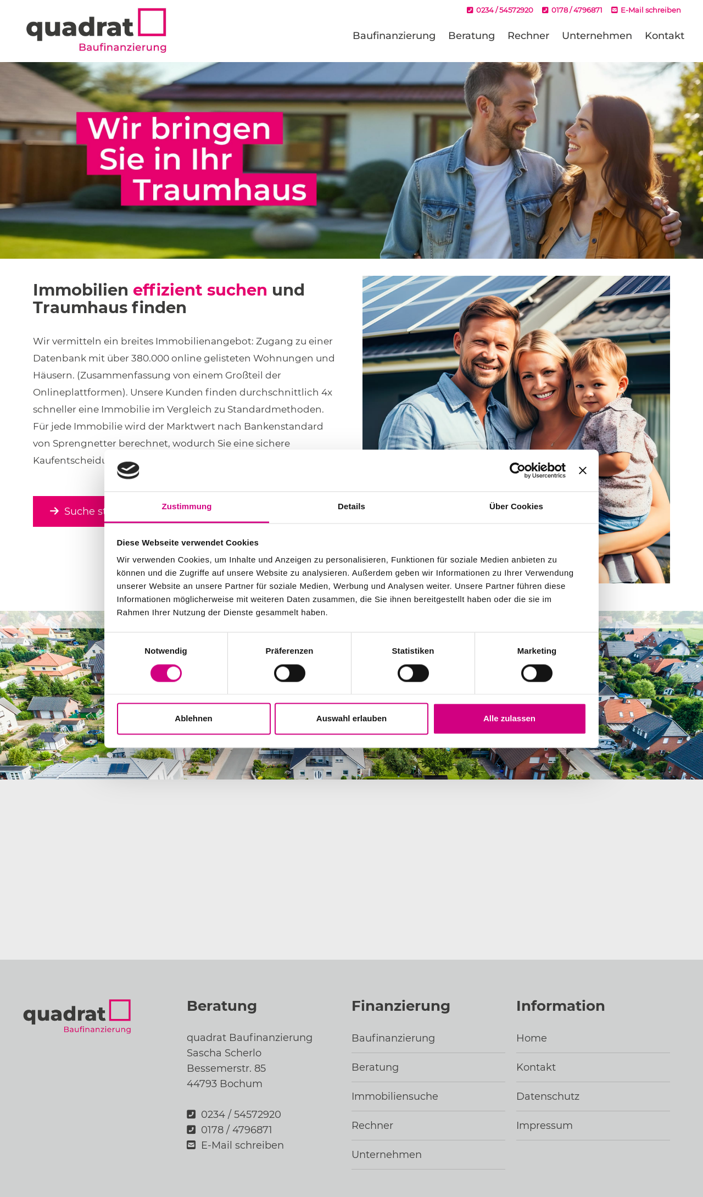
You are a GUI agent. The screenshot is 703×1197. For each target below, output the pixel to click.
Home (531, 1038)
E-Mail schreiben (646, 9)
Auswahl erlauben (351, 718)
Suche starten (91, 511)
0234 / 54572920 (500, 9)
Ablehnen (193, 718)
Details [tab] (351, 506)
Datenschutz (547, 1096)
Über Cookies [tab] (516, 506)
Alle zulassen (509, 718)
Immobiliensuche (395, 1096)
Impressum (544, 1126)
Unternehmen (597, 36)
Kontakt (664, 36)
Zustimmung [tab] (187, 506)
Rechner (528, 36)
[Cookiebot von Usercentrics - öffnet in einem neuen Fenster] (518, 470)
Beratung (471, 36)
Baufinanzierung (394, 36)
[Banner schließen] (583, 470)
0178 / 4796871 (572, 9)
